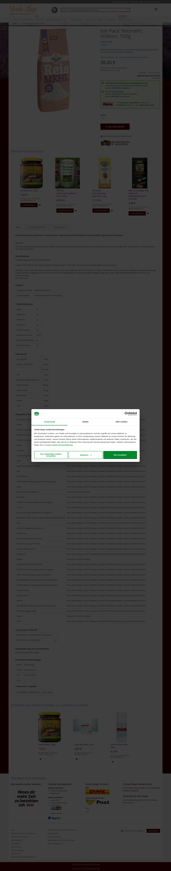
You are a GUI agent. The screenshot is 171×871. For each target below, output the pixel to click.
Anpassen (85, 455)
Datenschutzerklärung (62, 445)
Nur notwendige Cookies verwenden (51, 455)
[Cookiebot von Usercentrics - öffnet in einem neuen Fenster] (126, 414)
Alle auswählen (120, 455)
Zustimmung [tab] (49, 422)
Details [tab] (85, 422)
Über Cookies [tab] (121, 422)
